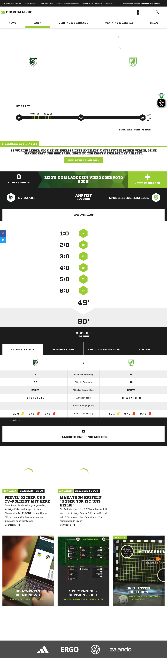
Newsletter (109, 3)
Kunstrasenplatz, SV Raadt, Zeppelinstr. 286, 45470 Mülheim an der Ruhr (83, 47)
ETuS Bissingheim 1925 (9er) (133, 78)
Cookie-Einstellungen (98, 650)
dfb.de (18, 3)
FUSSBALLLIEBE (31, 3)
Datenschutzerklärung (23, 650)
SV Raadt (33, 76)
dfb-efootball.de (47, 3)
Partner (85, 3)
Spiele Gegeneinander (104, 349)
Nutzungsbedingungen (43, 650)
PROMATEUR (8, 3)
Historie (144, 349)
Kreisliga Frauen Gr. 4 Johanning (83, 37)
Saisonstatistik (23, 349)
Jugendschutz (61, 650)
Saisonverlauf (63, 349)
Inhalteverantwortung (78, 650)
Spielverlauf (84, 215)
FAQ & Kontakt (96, 3)
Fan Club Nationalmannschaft (67, 3)
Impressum (6, 650)
